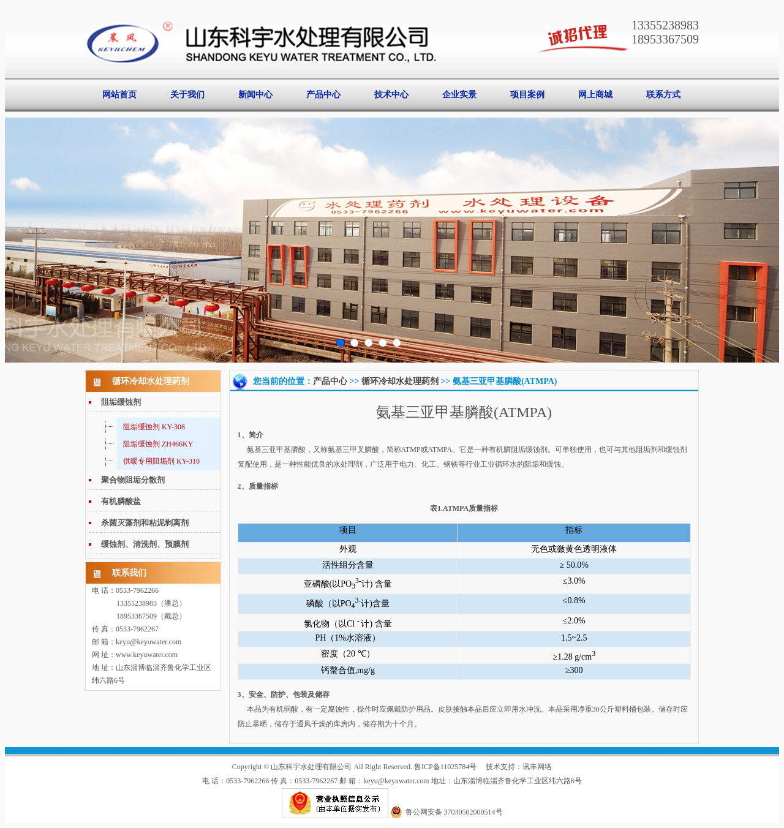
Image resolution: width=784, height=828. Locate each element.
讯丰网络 (537, 766)
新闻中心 (255, 94)
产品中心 (323, 94)
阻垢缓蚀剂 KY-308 (154, 427)
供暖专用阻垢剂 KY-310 (161, 461)
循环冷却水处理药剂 (400, 381)
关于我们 (187, 94)
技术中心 (391, 94)
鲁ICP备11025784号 (445, 766)
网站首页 (119, 94)
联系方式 (663, 94)
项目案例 (527, 94)
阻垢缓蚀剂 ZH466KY (158, 444)
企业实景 (459, 94)
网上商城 (595, 94)
